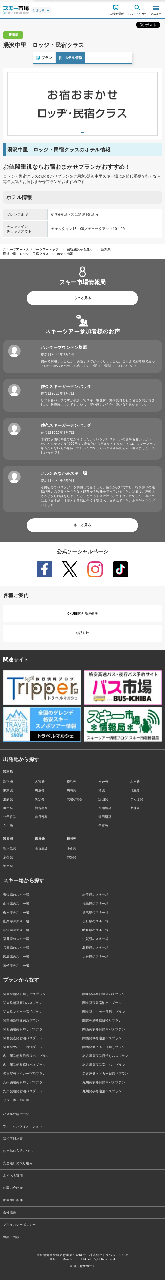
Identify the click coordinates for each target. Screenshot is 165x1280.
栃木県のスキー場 (16, 912)
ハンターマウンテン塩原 (64, 347)
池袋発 (8, 799)
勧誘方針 (82, 633)
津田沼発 (104, 817)
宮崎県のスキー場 (16, 965)
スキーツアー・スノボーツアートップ (30, 249)
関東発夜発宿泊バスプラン (102, 1003)
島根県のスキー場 (95, 947)
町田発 (8, 808)
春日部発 (41, 817)
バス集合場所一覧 (16, 1114)
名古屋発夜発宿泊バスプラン (103, 1064)
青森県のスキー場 (16, 894)
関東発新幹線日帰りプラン (102, 1020)
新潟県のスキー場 (16, 930)
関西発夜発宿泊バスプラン (22, 1038)
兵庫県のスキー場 (16, 947)
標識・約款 (11, 1237)
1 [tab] (82, 132)
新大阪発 (9, 848)
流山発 (103, 799)
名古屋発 (41, 848)
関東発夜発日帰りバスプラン (103, 994)
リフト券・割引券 (16, 1100)
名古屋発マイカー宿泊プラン (24, 1073)
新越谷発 (41, 808)
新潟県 (106, 249)
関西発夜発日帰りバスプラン (103, 1029)
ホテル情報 (38, 58)
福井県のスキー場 (16, 939)
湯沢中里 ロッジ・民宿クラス (26, 253)
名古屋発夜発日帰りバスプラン (105, 1056)
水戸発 (135, 781)
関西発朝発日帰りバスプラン (24, 1029)
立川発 (8, 825)
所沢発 (40, 799)
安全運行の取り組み (18, 1163)
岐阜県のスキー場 (95, 930)
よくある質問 (13, 1175)
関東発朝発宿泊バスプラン (22, 1003)
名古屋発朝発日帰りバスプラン (26, 1056)
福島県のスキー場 (95, 903)
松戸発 (103, 781)
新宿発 (8, 781)
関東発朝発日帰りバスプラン (24, 994)
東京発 (8, 790)
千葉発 (103, 825)
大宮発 (40, 781)
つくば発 (136, 799)
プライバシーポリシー (19, 1224)
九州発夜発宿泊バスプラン (102, 1091)
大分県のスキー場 (95, 956)
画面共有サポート (83, 1266)
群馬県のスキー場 (95, 912)
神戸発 (8, 866)
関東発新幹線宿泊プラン (21, 1020)
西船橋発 (104, 808)
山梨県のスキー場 (16, 921)
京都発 (8, 857)
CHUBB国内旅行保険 (82, 613)
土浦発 (135, 808)
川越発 (40, 790)
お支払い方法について (19, 1151)
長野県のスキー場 (95, 921)
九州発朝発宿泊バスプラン (22, 1091)
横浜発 (71, 781)
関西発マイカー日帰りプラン (103, 1047)
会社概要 (9, 1212)
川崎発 (71, 790)
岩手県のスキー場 (95, 894)
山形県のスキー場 (16, 903)
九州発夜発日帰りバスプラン (103, 1082)
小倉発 (71, 848)
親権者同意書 (13, 1138)
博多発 (71, 857)
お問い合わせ (13, 1187)
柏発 (101, 790)
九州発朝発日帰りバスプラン (24, 1082)
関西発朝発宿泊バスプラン (102, 1038)
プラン (11, 58)
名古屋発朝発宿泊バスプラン (24, 1064)
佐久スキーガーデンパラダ (66, 386)
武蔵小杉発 (75, 799)
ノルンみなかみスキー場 (64, 473)
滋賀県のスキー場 (95, 939)
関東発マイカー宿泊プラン (22, 1011)
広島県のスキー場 (16, 956)
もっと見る (82, 298)
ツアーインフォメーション (22, 1126)
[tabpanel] (82, 104)
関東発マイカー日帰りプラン (103, 1011)
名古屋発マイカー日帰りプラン (105, 1073)
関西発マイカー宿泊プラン (22, 1047)
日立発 (135, 790)
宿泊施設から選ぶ (80, 249)
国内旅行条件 (13, 1200)
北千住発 (9, 817)
